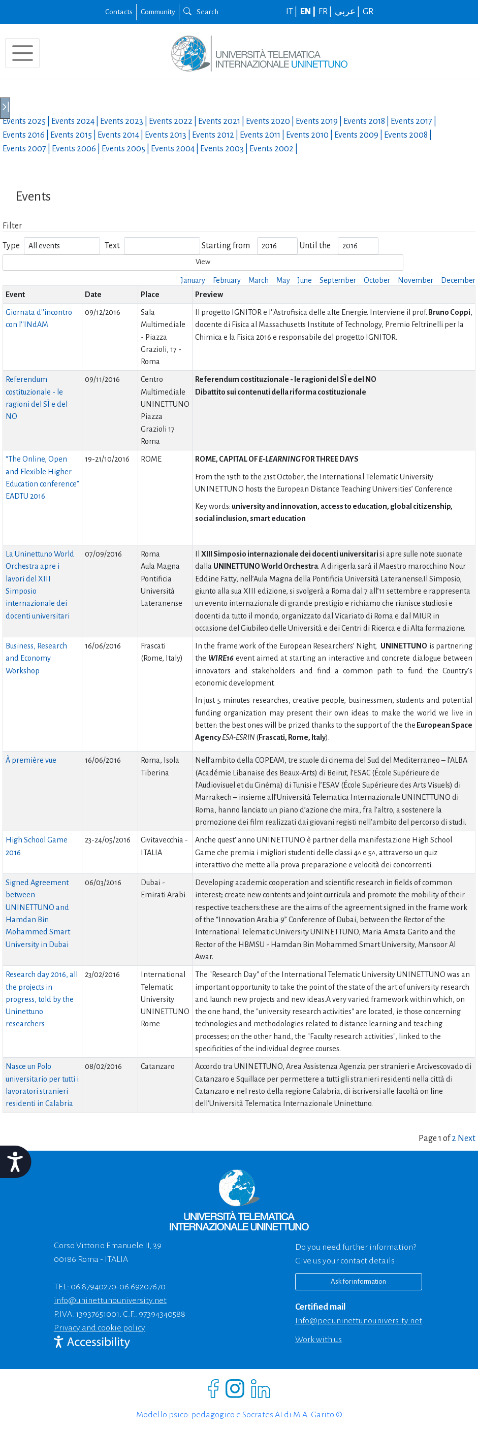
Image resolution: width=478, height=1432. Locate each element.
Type (11, 245)
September (338, 280)
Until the (315, 245)
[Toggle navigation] (22, 53)
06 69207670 (142, 1286)
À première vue (31, 760)
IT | (292, 11)
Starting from (226, 245)
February (227, 280)
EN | (308, 11)
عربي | (348, 11)
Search (200, 12)
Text (112, 245)
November (415, 280)
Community (158, 12)
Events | (27, 121)
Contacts (119, 12)
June (305, 280)
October (377, 280)
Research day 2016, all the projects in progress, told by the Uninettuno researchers (42, 999)
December (458, 280)
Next (466, 1138)
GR (368, 11)
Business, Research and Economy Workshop (36, 658)
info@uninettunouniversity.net (110, 1300)
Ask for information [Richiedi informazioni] (358, 1281)
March (258, 280)
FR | (325, 11)
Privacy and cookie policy (99, 1327)
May (283, 280)
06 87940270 (93, 1286)
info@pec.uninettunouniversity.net (358, 1320)
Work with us (318, 1339)
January (193, 280)
